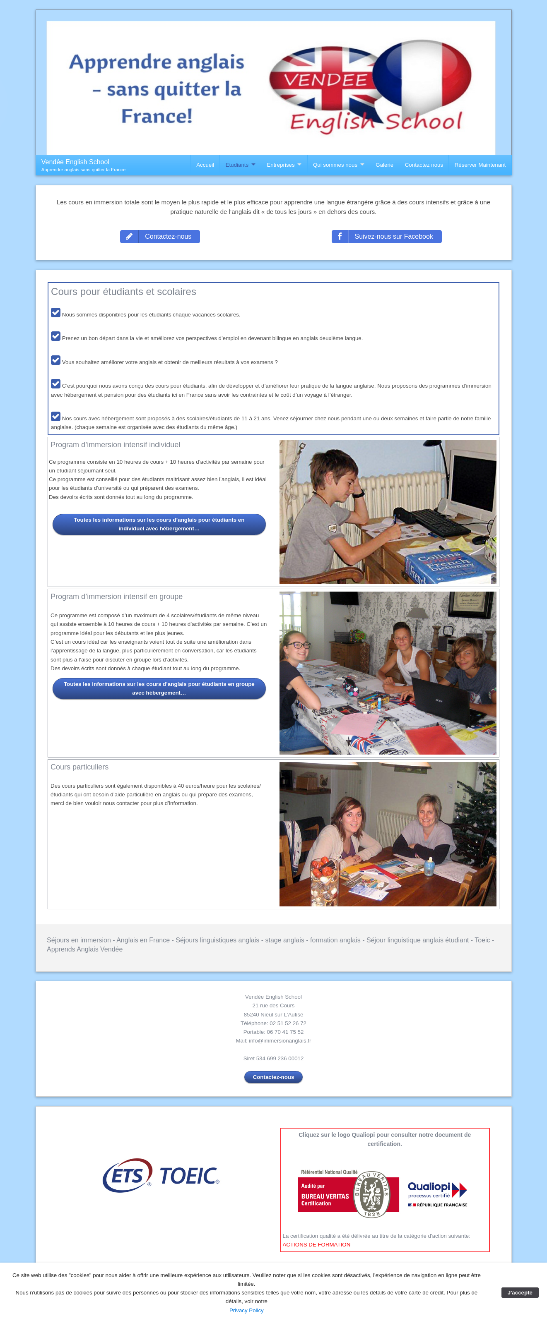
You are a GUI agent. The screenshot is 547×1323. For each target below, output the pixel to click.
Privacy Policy (246, 1310)
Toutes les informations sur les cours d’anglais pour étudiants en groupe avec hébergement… (159, 688)
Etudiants (237, 165)
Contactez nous (424, 165)
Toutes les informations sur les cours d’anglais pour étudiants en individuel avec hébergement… (159, 524)
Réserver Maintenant (480, 165)
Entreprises (280, 165)
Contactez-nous (273, 1077)
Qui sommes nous (335, 165)
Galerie (384, 165)
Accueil (205, 165)
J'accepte (520, 1292)
